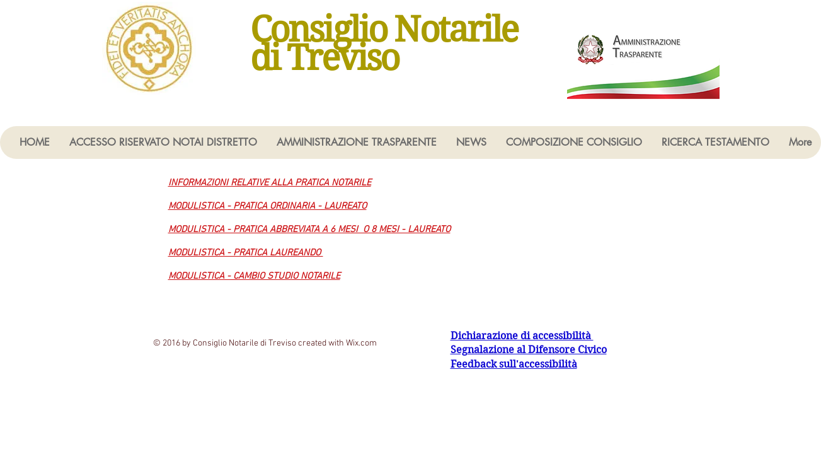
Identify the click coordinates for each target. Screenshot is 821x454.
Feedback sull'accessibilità (514, 364)
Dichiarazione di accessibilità (522, 336)
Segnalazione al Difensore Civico (529, 350)
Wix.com (361, 343)
